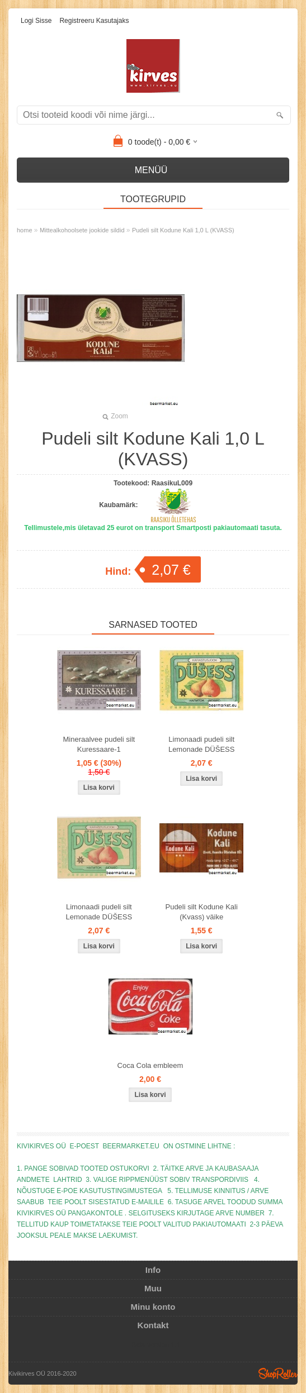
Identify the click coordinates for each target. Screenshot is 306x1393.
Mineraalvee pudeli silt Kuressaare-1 (99, 744)
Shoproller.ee (278, 1373)
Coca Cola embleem (150, 1065)
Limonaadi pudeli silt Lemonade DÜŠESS (201, 744)
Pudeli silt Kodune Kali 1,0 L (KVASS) (183, 230)
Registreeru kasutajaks (94, 21)
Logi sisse (36, 21)
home (24, 230)
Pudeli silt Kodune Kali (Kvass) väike (201, 912)
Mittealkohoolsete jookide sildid (82, 230)
